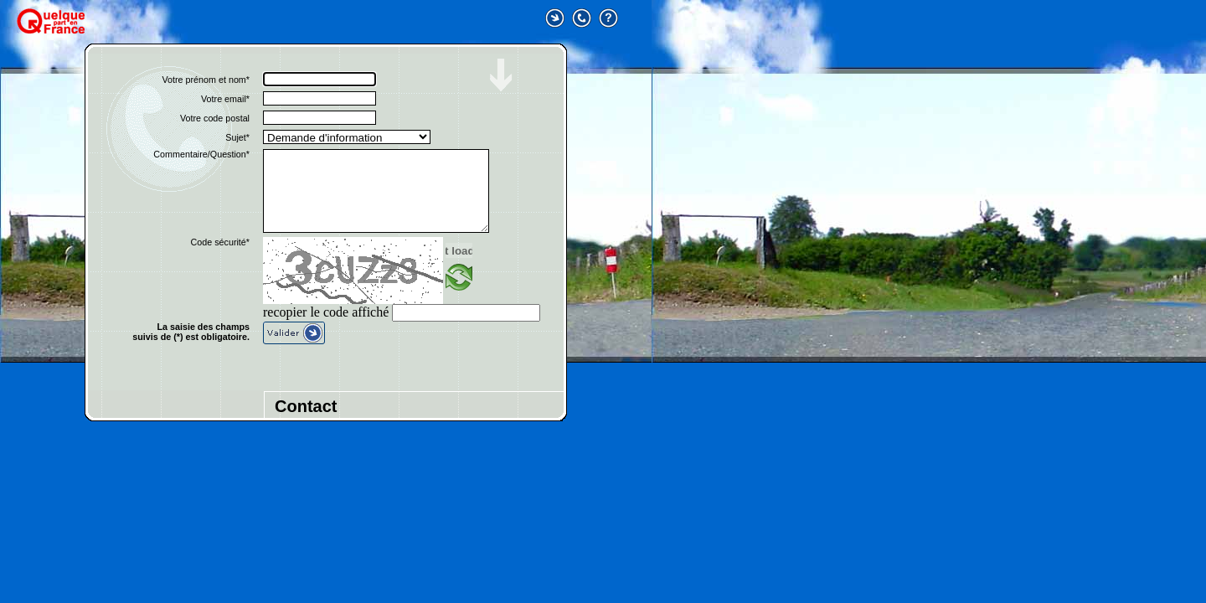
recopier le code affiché (326, 312)
